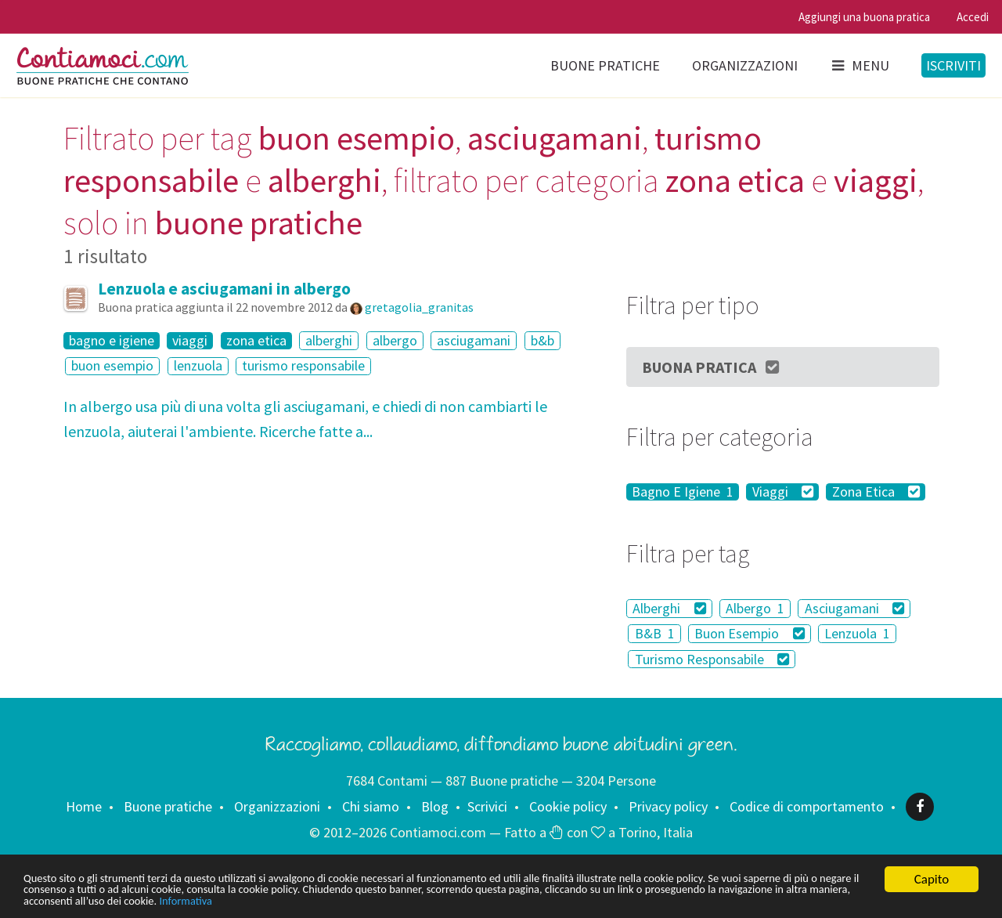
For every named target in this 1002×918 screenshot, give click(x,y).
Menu (859, 65)
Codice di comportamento (807, 806)
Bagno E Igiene (682, 492)
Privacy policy (668, 806)
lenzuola (198, 366)
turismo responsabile (303, 366)
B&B (655, 633)
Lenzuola (857, 633)
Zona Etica (876, 492)
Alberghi (669, 608)
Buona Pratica (711, 367)
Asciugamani (855, 608)
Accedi (973, 16)
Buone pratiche (605, 65)
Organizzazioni (745, 65)
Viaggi (783, 492)
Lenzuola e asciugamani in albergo (224, 288)
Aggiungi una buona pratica (864, 16)
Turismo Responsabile (712, 659)
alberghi (328, 340)
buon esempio (112, 366)
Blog (435, 806)
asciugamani (473, 340)
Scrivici (487, 806)
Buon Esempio (749, 633)
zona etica (256, 340)
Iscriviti (953, 65)
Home (84, 806)
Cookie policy (568, 806)
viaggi (189, 340)
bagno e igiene (111, 340)
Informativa (491, 900)
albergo (395, 340)
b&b (542, 340)
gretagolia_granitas (419, 307)
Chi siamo (370, 806)
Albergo (755, 608)
